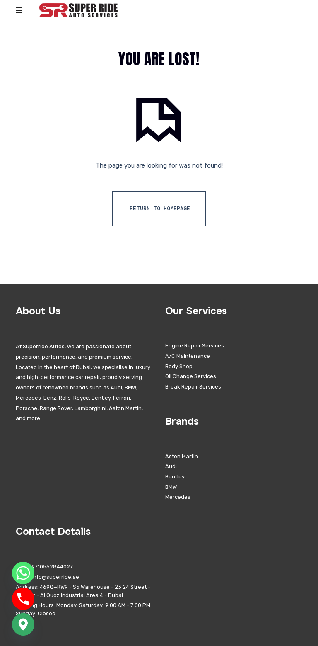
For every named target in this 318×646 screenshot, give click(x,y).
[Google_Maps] (23, 624)
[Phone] (23, 599)
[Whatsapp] (23, 573)
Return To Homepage (160, 208)
